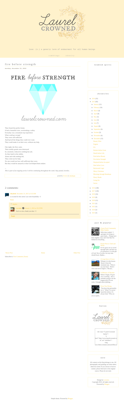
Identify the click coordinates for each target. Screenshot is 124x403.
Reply (12, 200)
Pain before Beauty (99, 156)
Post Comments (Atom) (20, 256)
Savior (95, 183)
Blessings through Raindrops (102, 174)
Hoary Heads (97, 177)
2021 (93, 203)
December (97, 138)
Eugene (95, 144)
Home (43, 253)
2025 (93, 213)
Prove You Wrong (106, 286)
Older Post (77, 253)
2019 (93, 197)
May (95, 117)
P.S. (94, 147)
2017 (93, 191)
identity (70, 55)
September (97, 129)
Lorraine (19, 208)
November (97, 135)
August (96, 126)
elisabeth (13, 194)
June (95, 120)
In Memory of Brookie (107, 272)
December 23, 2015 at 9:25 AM (26, 194)
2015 (93, 101)
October (96, 132)
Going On (96, 180)
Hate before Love (98, 165)
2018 (93, 194)
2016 (93, 188)
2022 (93, 206)
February (97, 107)
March (96, 110)
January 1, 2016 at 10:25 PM (33, 208)
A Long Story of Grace (108, 259)
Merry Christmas (98, 171)
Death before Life (98, 153)
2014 (93, 98)
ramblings (54, 55)
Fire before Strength (99, 159)
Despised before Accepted (101, 162)
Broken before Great (99, 150)
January (96, 104)
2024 (93, 210)
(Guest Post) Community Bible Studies (108, 229)
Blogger (106, 384)
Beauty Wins (97, 141)
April (95, 114)
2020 (93, 200)
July (95, 123)
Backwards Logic (98, 168)
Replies (15, 204)
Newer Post (9, 253)
